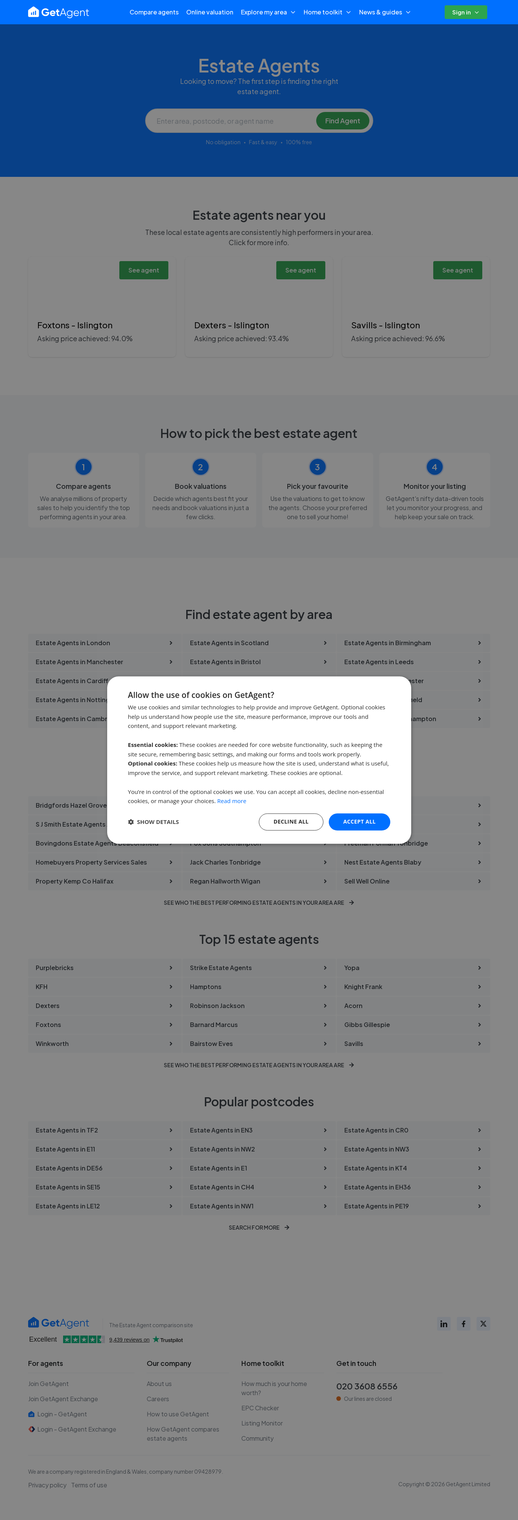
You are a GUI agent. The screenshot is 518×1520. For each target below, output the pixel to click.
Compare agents (154, 12)
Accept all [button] (359, 821)
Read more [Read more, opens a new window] (232, 801)
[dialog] (259, 760)
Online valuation (209, 12)
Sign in (466, 12)
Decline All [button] (291, 821)
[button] (153, 822)
